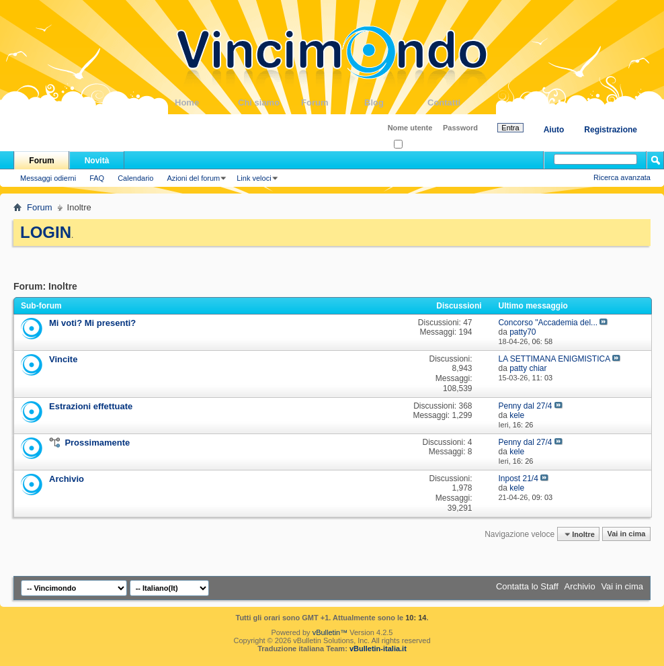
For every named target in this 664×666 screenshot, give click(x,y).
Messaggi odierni (48, 178)
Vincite (63, 359)
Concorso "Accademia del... (547, 322)
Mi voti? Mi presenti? (92, 323)
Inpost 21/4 (518, 478)
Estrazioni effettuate (90, 406)
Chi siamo (269, 102)
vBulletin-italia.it (378, 648)
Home (206, 102)
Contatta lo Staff (527, 586)
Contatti (459, 102)
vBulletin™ (330, 632)
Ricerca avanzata (622, 177)
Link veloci (254, 178)
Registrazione (610, 129)
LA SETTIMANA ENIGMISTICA (554, 359)
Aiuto (554, 129)
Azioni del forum (193, 178)
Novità (97, 160)
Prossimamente (97, 443)
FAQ (96, 178)
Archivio (66, 479)
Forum (332, 102)
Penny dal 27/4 (525, 406)
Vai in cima (626, 534)
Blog (395, 102)
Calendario (135, 178)
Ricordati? (414, 145)
